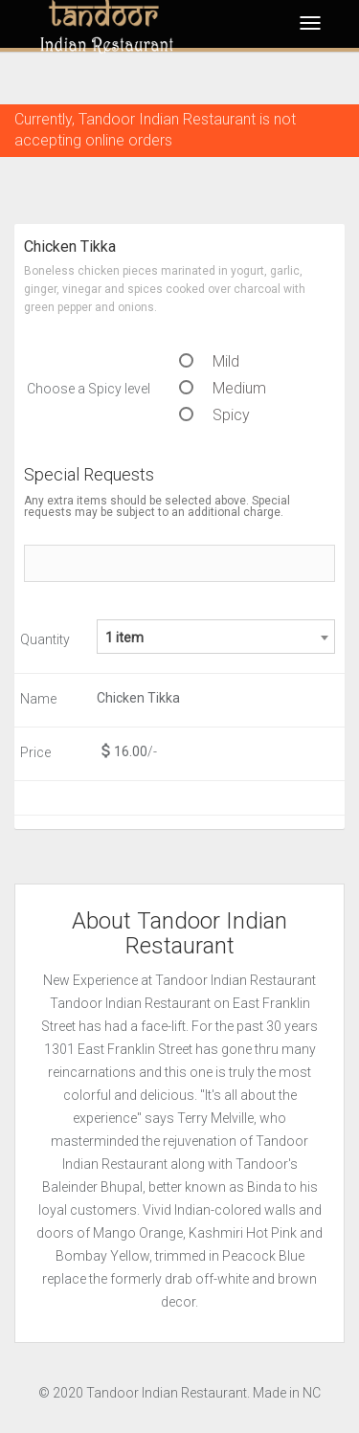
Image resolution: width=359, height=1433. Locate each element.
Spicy (214, 415)
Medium (222, 388)
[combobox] (216, 636)
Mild (209, 361)
